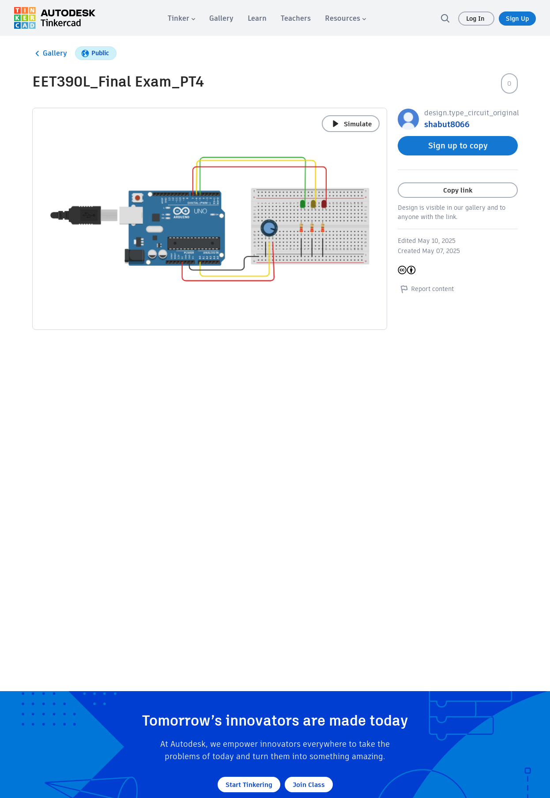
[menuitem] (181, 18)
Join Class (309, 784)
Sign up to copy (458, 145)
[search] (445, 18)
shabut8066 (447, 124)
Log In (476, 18)
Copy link (457, 190)
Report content (426, 288)
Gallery (49, 53)
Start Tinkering (249, 784)
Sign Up (517, 18)
